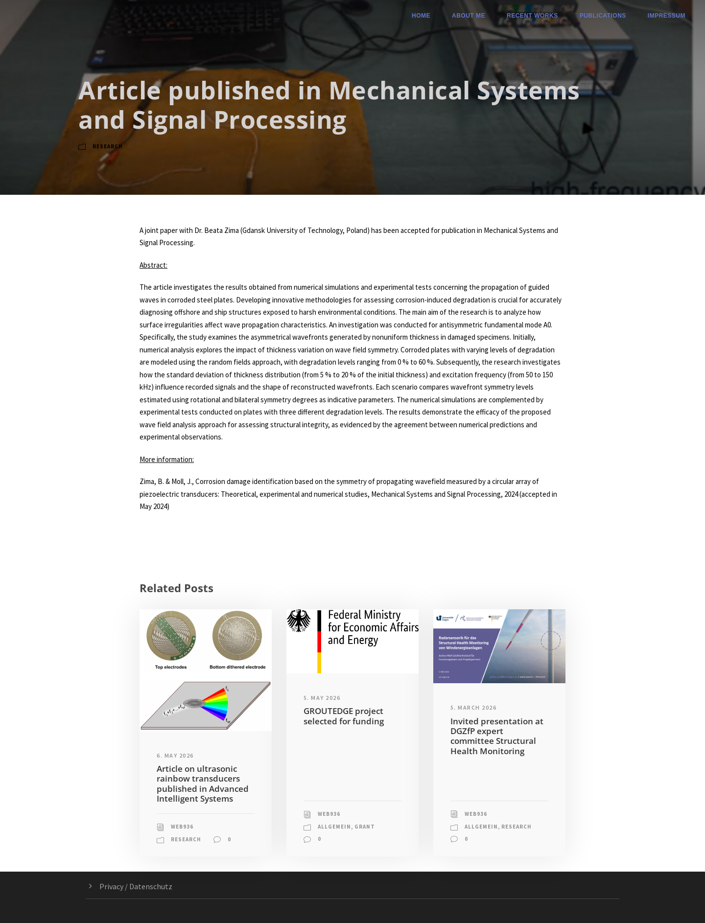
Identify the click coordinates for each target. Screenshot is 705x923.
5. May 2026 (322, 697)
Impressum (666, 15)
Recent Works (532, 15)
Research (108, 146)
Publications (603, 15)
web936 (182, 826)
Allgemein (334, 826)
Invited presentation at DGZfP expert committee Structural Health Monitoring (496, 736)
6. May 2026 (175, 755)
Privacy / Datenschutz (135, 886)
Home (421, 15)
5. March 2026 (473, 707)
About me (468, 15)
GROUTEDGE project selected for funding (344, 715)
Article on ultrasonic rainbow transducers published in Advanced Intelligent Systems (203, 783)
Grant (364, 826)
